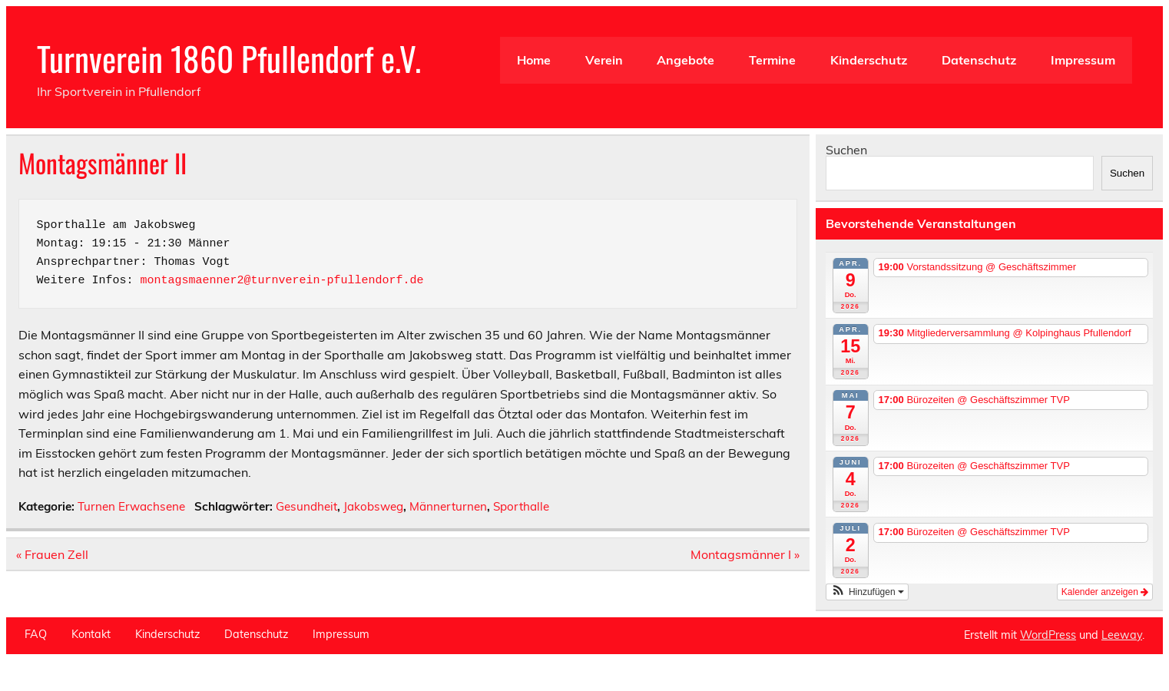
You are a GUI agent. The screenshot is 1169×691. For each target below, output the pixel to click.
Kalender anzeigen (1104, 592)
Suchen (846, 149)
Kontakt (91, 634)
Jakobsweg (373, 506)
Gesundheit (306, 506)
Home (534, 60)
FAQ (36, 634)
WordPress (1048, 635)
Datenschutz (979, 60)
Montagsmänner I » (745, 554)
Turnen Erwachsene (131, 506)
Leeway (1121, 635)
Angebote (685, 60)
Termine (772, 60)
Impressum (1083, 60)
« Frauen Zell (52, 554)
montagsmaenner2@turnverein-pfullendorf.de (282, 280)
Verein (604, 60)
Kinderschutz (868, 60)
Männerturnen (448, 506)
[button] (867, 592)
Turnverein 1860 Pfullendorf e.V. (229, 57)
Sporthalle (521, 506)
